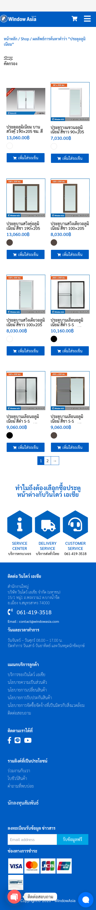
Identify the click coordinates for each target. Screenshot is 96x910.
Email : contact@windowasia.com (33, 621)
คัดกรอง (10, 61)
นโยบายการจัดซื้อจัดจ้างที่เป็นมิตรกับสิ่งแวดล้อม (46, 705)
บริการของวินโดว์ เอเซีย (26, 674)
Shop (25, 38)
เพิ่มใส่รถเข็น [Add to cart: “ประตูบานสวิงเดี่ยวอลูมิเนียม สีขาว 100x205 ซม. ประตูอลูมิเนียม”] (28, 350)
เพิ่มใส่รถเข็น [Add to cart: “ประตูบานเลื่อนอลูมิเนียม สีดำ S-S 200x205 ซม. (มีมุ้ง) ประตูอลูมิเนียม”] (72, 350)
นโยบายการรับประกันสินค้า (30, 697)
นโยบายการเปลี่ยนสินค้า (27, 690)
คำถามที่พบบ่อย (21, 786)
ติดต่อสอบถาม (19, 713)
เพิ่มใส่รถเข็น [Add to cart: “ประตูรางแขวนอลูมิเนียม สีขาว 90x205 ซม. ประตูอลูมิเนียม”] (72, 158)
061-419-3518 (75, 553)
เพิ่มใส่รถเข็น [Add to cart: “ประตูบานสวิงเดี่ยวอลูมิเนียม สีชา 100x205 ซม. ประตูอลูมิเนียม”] (72, 254)
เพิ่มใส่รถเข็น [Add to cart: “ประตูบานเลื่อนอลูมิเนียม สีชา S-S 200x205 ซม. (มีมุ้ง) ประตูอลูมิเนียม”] (72, 447)
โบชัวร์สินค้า (17, 778)
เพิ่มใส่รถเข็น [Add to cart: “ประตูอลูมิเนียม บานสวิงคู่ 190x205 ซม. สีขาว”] (28, 157)
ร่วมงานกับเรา (19, 770)
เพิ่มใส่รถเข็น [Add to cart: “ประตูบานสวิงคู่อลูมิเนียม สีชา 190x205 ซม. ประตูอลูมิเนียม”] (28, 254)
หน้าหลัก (10, 38)
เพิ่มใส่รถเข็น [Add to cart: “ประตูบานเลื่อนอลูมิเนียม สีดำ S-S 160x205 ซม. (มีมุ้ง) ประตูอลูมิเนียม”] (28, 447)
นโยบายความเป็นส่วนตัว (27, 682)
